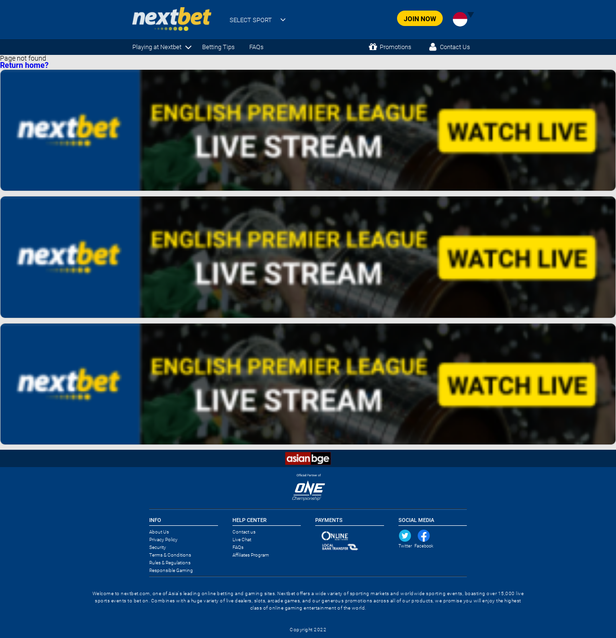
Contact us (244, 531)
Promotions (395, 47)
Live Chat (241, 539)
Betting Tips (218, 47)
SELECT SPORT (251, 20)
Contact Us (455, 47)
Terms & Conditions (170, 555)
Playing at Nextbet (156, 47)
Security (157, 547)
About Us (159, 531)
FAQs (256, 47)
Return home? (24, 65)
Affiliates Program (250, 555)
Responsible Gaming (171, 570)
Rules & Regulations (170, 562)
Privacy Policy (163, 539)
